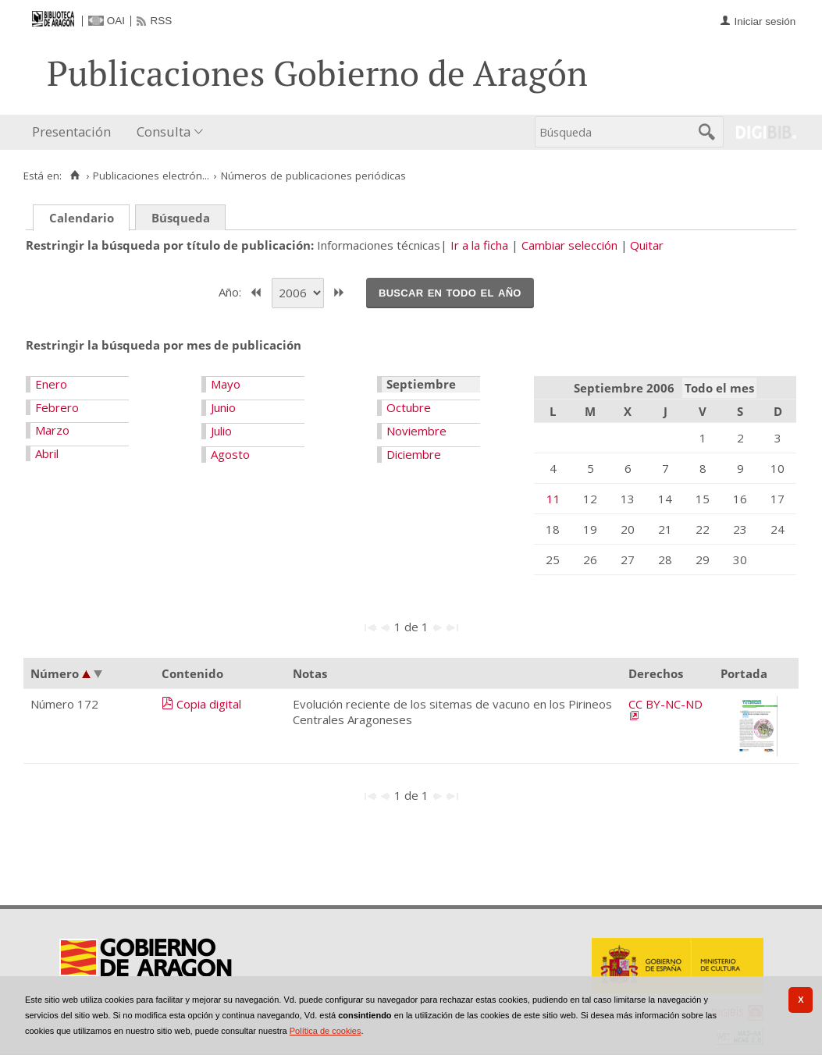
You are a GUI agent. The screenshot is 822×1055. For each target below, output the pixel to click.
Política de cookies (325, 1030)
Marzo (52, 430)
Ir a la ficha (479, 245)
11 (553, 498)
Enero (51, 384)
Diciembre (413, 454)
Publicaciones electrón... (151, 176)
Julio (221, 431)
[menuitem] (75, 132)
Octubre (408, 407)
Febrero (57, 407)
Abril (47, 453)
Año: (231, 291)
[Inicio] (74, 175)
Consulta (163, 131)
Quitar (647, 245)
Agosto (230, 454)
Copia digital (208, 704)
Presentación (71, 131)
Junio (223, 407)
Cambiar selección (569, 245)
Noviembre (416, 431)
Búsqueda (180, 218)
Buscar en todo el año (450, 292)
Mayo (225, 384)
